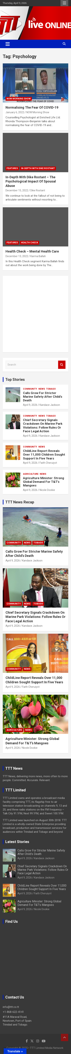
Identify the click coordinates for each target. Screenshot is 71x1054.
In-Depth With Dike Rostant (38, 168)
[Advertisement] (35, 314)
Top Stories (15, 379)
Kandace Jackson (50, 404)
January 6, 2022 (15, 112)
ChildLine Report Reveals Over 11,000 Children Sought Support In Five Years (44, 454)
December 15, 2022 (17, 190)
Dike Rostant (37, 190)
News (41, 389)
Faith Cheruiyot (48, 462)
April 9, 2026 (30, 404)
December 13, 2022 (17, 256)
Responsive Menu (64, 3)
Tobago (51, 389)
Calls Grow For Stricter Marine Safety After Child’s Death (42, 396)
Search (61, 365)
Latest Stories (17, 842)
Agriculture (30, 474)
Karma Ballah (38, 256)
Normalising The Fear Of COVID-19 (32, 107)
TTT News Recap (19, 502)
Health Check (29, 242)
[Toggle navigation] (8, 44)
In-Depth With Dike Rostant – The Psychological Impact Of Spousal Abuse (31, 181)
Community (30, 389)
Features (12, 168)
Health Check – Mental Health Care (32, 251)
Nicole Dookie (47, 489)
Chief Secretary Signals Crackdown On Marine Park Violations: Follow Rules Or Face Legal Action (42, 425)
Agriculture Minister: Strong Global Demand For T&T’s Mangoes (43, 481)
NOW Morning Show (19, 98)
